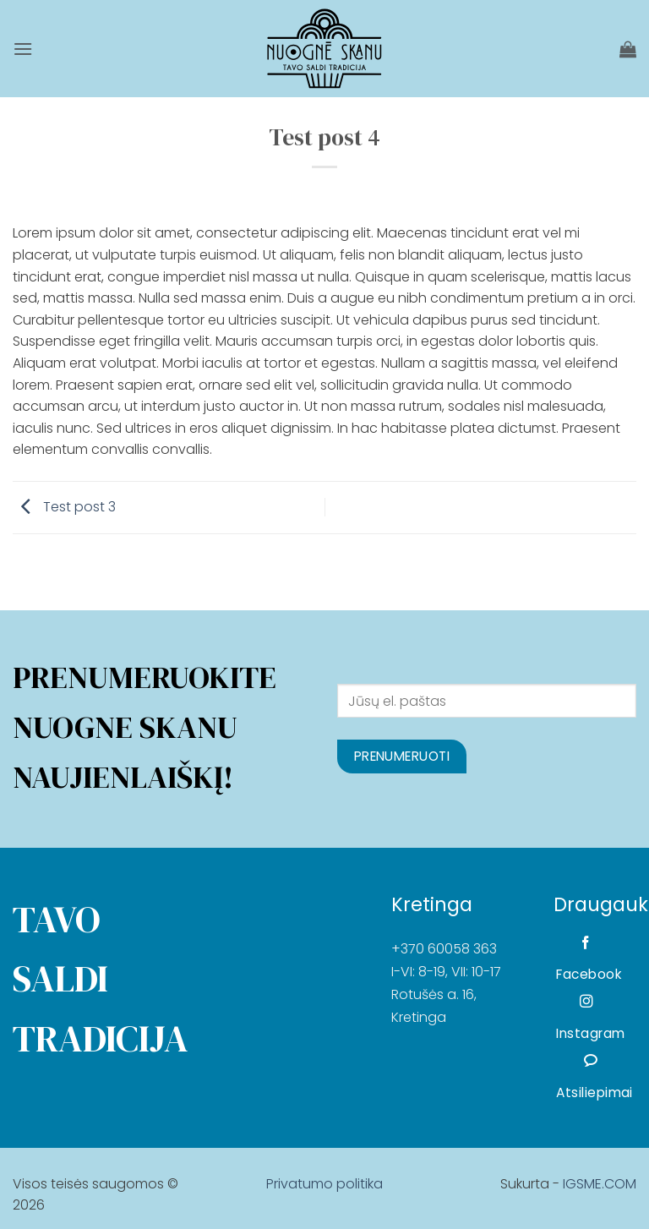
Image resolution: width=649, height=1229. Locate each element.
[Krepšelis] (627, 49)
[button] (23, 48)
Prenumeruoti (402, 756)
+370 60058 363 (444, 949)
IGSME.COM (599, 1183)
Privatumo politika (324, 1183)
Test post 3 (64, 506)
